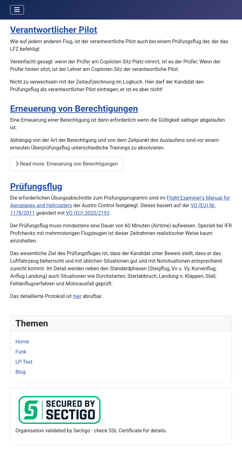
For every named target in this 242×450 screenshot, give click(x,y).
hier (77, 296)
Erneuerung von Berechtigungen (74, 108)
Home (22, 342)
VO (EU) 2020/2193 (87, 213)
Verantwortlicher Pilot (53, 30)
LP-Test (23, 362)
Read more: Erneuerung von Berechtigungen (66, 164)
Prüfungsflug (36, 186)
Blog (20, 372)
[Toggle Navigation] (17, 10)
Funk (20, 352)
